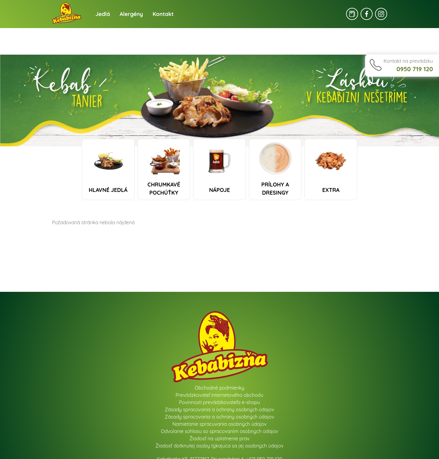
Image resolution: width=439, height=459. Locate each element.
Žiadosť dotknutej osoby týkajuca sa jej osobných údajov (219, 446)
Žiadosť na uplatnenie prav (219, 438)
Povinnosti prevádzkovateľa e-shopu (219, 402)
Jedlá (103, 14)
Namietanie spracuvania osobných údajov (219, 424)
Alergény (131, 14)
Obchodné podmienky (219, 388)
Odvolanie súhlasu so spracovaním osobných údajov (219, 431)
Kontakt (163, 14)
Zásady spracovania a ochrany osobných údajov (219, 409)
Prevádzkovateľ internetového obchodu (219, 395)
